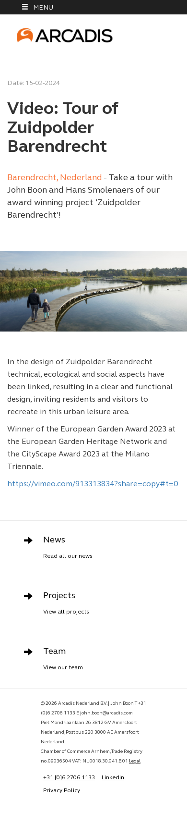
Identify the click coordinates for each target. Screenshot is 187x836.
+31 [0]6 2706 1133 (69, 778)
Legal (134, 761)
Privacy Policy (61, 791)
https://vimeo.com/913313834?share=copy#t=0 (92, 484)
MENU (37, 7)
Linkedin (113, 778)
